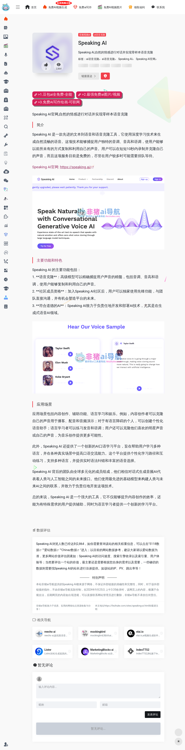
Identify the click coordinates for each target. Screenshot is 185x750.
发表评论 (152, 714)
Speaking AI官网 (145, 58)
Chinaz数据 (69, 550)
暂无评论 (45, 665)
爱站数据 (50, 550)
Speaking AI (125, 58)
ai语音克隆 (99, 34)
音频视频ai (84, 34)
